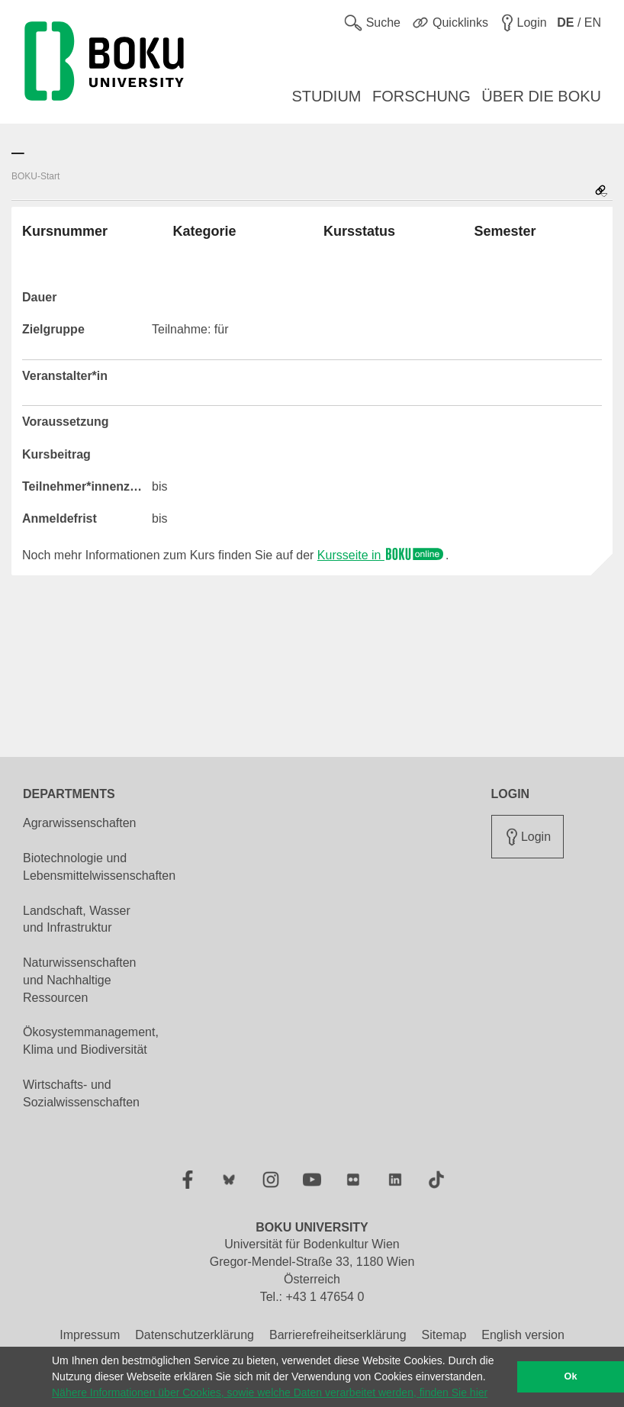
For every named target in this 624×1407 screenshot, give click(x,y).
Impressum (90, 1334)
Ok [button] (570, 1376)
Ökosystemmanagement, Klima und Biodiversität (91, 1040)
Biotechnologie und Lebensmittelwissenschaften (99, 867)
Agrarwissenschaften (80, 822)
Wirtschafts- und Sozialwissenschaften (81, 1093)
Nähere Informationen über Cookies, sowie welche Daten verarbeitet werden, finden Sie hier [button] (269, 1392)
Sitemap (444, 1334)
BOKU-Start (35, 176)
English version (522, 1334)
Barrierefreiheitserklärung (338, 1334)
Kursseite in (381, 555)
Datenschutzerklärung (194, 1334)
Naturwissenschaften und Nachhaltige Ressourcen (80, 980)
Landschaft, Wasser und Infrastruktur (76, 919)
